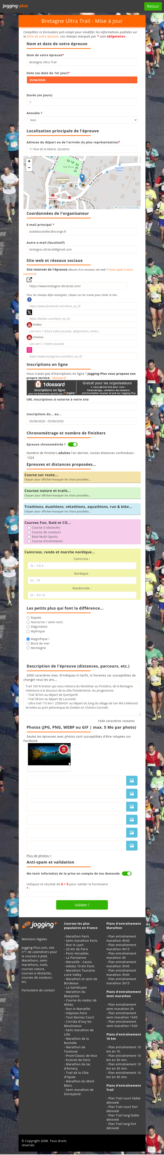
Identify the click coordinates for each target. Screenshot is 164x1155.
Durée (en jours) (40, 95)
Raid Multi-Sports (43, 537)
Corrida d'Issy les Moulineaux (78, 1023)
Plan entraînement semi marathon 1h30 (122, 1023)
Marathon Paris (77, 936)
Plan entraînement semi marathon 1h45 (122, 1015)
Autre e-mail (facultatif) (46, 243)
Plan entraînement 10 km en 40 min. (123, 1075)
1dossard (58, 378)
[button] (82, 178)
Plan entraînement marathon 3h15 (121, 981)
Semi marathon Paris (81, 941)
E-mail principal (40, 225)
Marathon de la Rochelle (76, 1041)
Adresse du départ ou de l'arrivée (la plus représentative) (73, 142)
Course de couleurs (44, 532)
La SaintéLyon (76, 987)
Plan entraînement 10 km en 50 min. (123, 1058)
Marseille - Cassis (79, 962)
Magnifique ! (38, 639)
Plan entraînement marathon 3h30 (121, 972)
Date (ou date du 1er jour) (48, 73)
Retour (153, 6)
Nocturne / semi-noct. (45, 622)
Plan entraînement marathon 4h (121, 955)
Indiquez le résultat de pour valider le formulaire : (67, 886)
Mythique (36, 631)
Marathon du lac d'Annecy (77, 1066)
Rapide (34, 618)
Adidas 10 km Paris (80, 966)
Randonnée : (82, 588)
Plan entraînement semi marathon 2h (121, 1006)
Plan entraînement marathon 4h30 (121, 938)
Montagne (36, 648)
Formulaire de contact (38, 990)
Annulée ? (34, 113)
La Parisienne (76, 958)
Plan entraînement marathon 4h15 (121, 947)
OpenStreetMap (133, 208)
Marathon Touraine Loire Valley (79, 972)
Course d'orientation (45, 541)
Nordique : (82, 573)
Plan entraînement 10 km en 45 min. (123, 1066)
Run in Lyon (75, 945)
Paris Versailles (77, 953)
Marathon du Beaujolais (75, 994)
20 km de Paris (77, 949)
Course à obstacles (44, 527)
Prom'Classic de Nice (81, 1056)
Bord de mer (38, 643)
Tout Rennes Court (80, 1017)
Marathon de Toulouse (74, 1049)
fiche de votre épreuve (43, 36)
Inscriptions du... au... (44, 414)
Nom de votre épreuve (45, 55)
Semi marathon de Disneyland (79, 1092)
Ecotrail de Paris (78, 1060)
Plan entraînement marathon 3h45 (121, 964)
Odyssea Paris (76, 1013)
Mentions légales (34, 939)
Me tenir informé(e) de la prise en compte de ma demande (73, 873)
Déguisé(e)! (37, 626)
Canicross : (82, 559)
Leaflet (119, 208)
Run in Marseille (78, 1009)
